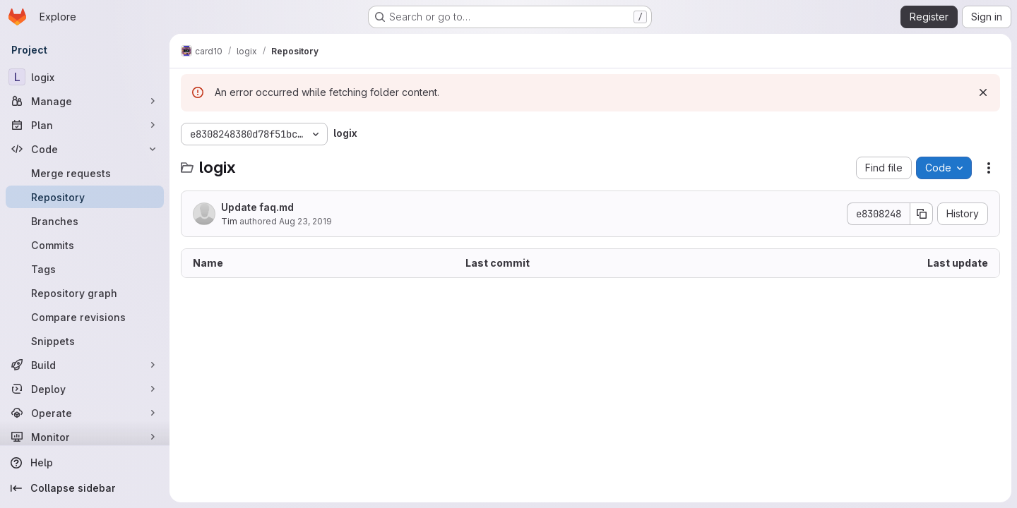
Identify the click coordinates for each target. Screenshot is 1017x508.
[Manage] (85, 101)
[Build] (85, 364)
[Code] (85, 149)
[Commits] (85, 245)
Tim (229, 221)
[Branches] (85, 221)
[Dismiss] (983, 92)
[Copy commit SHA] (921, 213)
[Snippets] (85, 340)
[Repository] (85, 197)
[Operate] (85, 412)
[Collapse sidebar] (85, 488)
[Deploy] (85, 388)
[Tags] (85, 269)
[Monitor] (85, 436)
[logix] (85, 77)
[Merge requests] (85, 173)
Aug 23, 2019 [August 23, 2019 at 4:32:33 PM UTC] (305, 221)
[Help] (85, 463)
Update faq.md (257, 207)
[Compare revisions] (85, 317)
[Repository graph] (85, 293)
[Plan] (85, 125)
